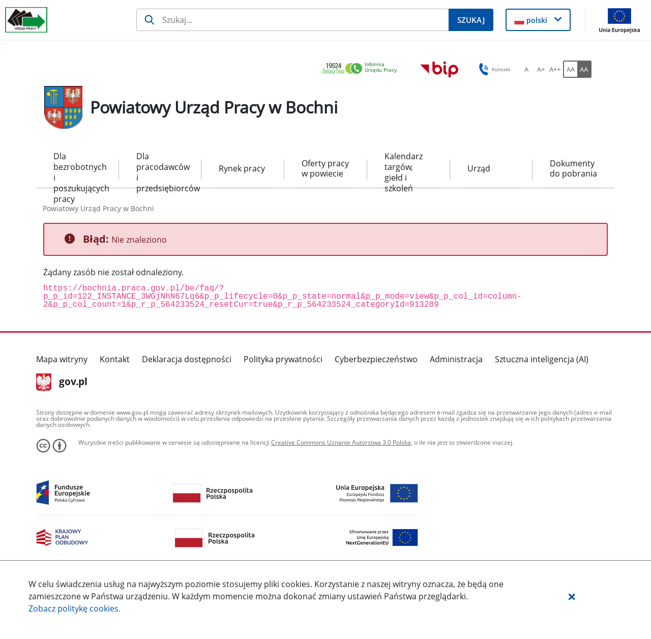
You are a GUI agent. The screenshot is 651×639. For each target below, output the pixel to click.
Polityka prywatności (283, 359)
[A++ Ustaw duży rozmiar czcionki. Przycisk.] (555, 69)
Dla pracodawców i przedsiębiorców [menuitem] (160, 169)
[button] (571, 596)
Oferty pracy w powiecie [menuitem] (325, 169)
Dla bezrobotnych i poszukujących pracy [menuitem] (77, 169)
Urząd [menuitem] (478, 168)
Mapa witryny (61, 359)
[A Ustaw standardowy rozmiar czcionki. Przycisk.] (526, 69)
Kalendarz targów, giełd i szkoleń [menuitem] (403, 169)
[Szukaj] (292, 20)
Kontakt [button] (493, 69)
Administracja (456, 359)
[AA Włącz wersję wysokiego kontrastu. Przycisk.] (584, 69)
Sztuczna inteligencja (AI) (541, 359)
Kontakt (115, 359)
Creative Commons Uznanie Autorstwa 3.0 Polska (341, 442)
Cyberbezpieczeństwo (376, 359)
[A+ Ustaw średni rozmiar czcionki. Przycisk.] (541, 69)
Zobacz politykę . (74, 608)
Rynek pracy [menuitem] (242, 168)
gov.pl (61, 382)
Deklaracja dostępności (186, 359)
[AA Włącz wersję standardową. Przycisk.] (570, 69)
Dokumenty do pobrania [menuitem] (573, 169)
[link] (362, 69)
